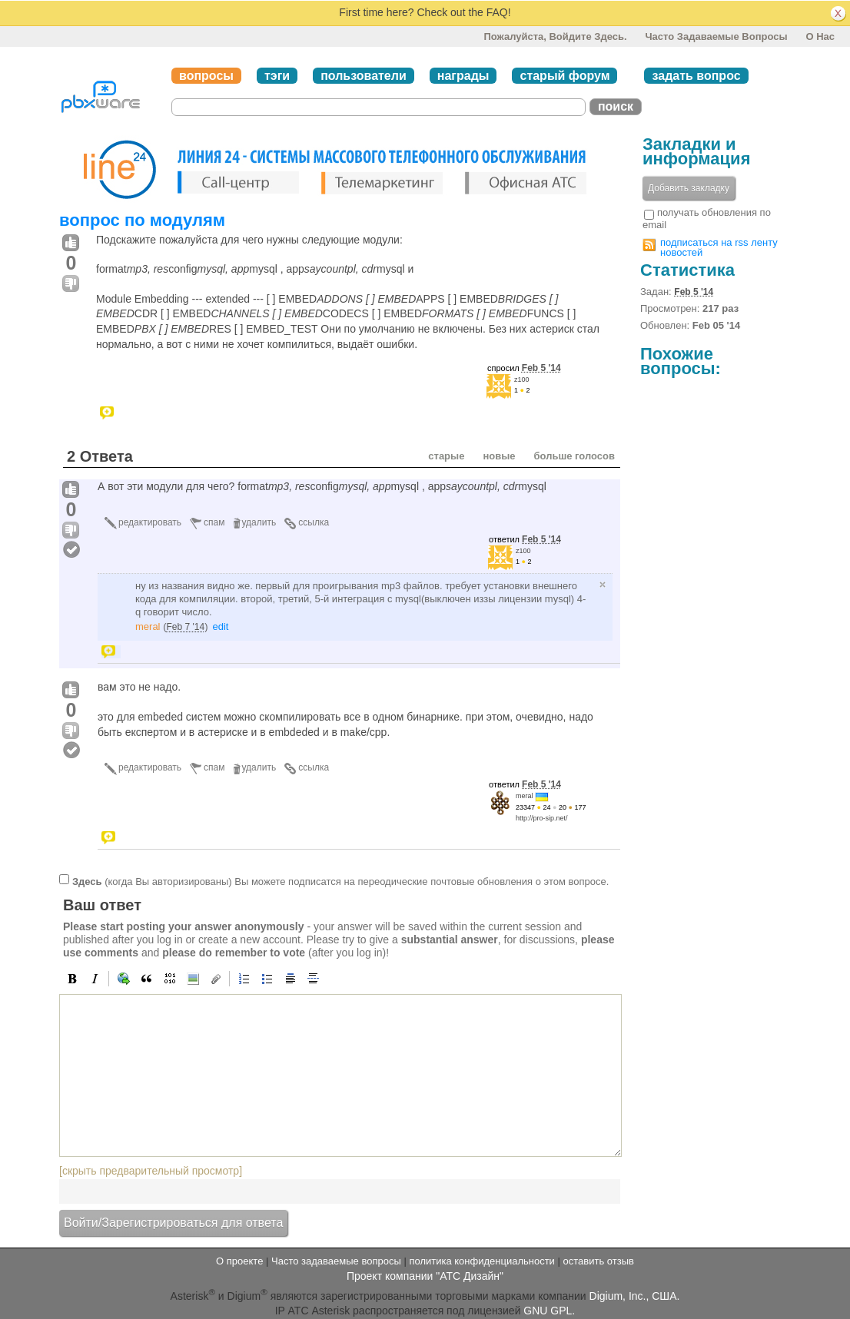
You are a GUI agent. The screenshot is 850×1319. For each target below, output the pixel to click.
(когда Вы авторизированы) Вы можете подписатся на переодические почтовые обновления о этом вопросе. (340, 881)
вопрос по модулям (142, 220)
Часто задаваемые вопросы (716, 36)
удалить (259, 522)
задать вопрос (696, 75)
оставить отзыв (598, 1261)
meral (148, 626)
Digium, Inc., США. (634, 1296)
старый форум (564, 75)
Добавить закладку (688, 188)
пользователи (363, 75)
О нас (820, 36)
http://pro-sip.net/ (542, 818)
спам (214, 522)
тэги (277, 75)
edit (220, 626)
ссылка (313, 522)
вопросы (206, 75)
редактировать (149, 522)
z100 (522, 379)
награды (463, 75)
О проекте (239, 1261)
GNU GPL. (549, 1310)
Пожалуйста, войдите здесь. (554, 36)
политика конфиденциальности (481, 1261)
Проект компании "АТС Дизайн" (425, 1276)
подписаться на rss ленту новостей (719, 247)
